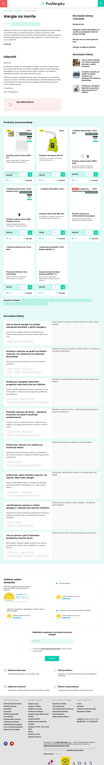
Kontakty (80, 707)
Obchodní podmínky (60, 712)
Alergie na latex (34, 735)
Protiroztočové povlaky (12, 704)
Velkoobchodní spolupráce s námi (56, 746)
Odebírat (52, 659)
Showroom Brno (58, 714)
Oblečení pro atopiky (12, 730)
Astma (30, 732)
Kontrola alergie (73, 301)
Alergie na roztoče (35, 709)
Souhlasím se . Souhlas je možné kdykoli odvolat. (52, 650)
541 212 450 (93, 722)
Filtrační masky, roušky (45, 301)
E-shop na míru (48, 754)
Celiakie (31, 724)
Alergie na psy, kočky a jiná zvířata (26, 24)
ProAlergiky (8, 10)
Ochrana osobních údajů (86, 709)
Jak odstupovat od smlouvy (63, 709)
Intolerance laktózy (35, 712)
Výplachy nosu (30, 304)
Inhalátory (60, 301)
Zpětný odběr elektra (61, 717)
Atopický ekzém (34, 719)
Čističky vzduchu (28, 301)
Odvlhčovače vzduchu (12, 719)
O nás (79, 704)
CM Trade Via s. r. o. (63, 743)
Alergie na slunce (34, 737)
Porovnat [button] (29, 180)
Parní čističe (8, 717)
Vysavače (42, 304)
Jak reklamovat (58, 707)
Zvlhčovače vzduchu (11, 722)
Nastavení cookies (84, 712)
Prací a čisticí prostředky (13, 727)
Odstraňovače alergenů (13, 304)
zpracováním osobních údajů (50, 649)
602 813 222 (81, 722)
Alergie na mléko (34, 707)
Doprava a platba (59, 704)
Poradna (18, 10)
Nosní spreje (86, 301)
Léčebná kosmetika (11, 714)
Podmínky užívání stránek (75, 750)
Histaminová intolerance (37, 722)
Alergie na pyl (33, 704)
